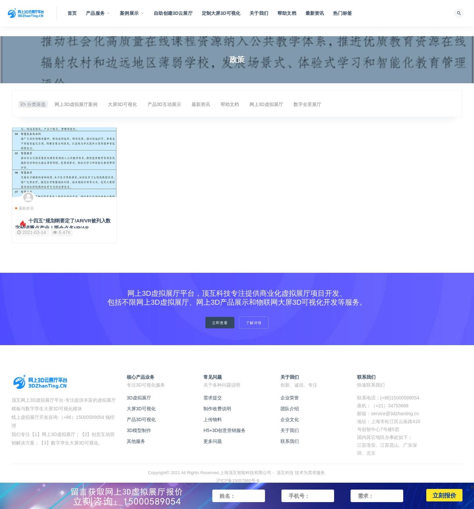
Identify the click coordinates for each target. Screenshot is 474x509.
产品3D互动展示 (164, 104)
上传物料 (212, 419)
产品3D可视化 (141, 419)
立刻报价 (444, 495)
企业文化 (289, 419)
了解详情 (254, 322)
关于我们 (289, 430)
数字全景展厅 (307, 104)
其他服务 (136, 441)
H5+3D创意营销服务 (224, 430)
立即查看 (220, 322)
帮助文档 (230, 104)
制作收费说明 (217, 408)
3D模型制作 (139, 430)
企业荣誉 (289, 397)
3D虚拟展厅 (139, 397)
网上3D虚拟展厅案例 (76, 104)
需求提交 (212, 397)
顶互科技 (285, 472)
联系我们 (289, 441)
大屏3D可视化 (122, 104)
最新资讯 (201, 104)
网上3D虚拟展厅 (266, 104)
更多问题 (212, 441)
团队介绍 (289, 408)
